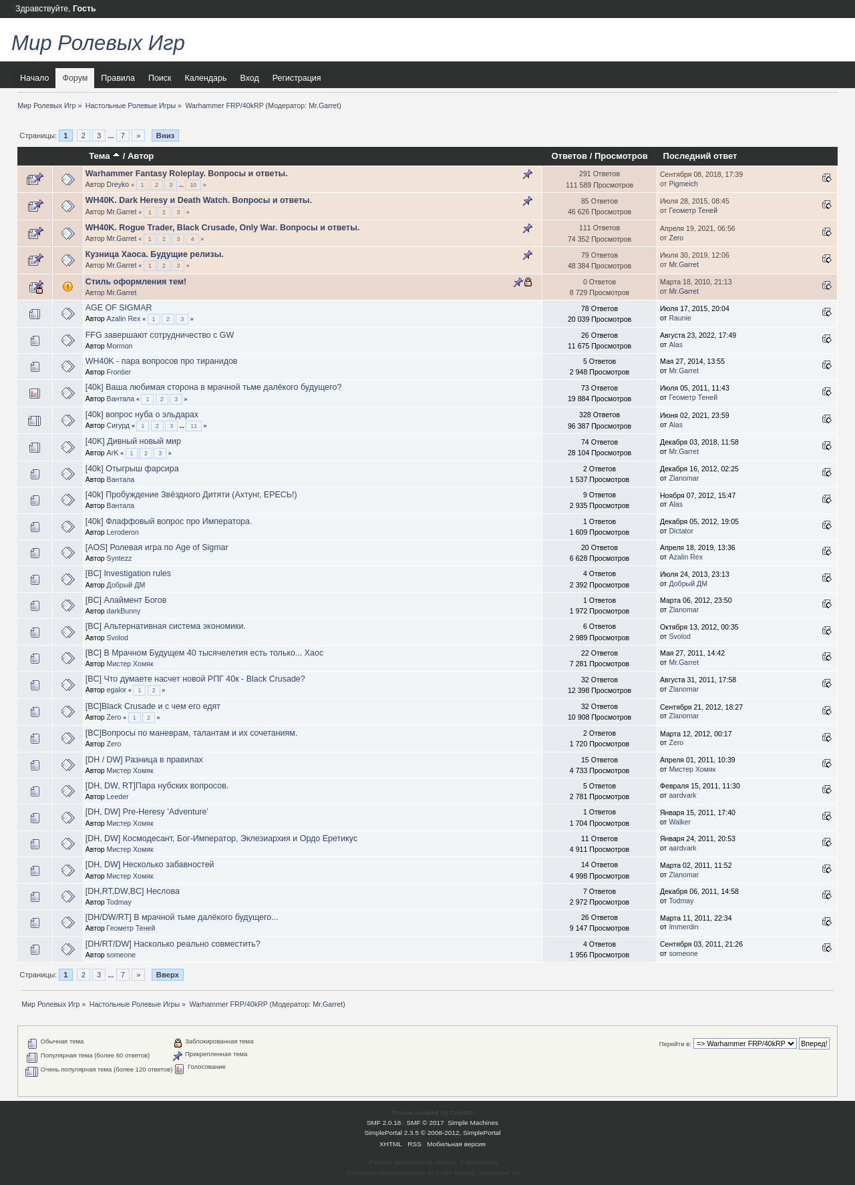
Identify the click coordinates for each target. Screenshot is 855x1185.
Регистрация (297, 78)
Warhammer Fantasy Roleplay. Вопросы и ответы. (187, 173)
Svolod (117, 638)
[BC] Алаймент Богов (126, 600)
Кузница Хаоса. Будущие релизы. (155, 254)
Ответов (569, 156)
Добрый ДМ (126, 585)
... (112, 136)
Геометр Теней (693, 210)
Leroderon (123, 532)
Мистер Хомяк (130, 664)
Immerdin (683, 927)
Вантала (121, 399)
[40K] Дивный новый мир (133, 441)
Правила (118, 78)
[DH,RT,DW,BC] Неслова (133, 891)
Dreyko (118, 184)
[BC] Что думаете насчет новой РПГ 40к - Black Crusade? (195, 679)
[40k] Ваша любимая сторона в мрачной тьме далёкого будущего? (214, 387)
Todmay (119, 902)
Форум (75, 78)
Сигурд (118, 425)
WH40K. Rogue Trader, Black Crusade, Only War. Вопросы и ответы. (223, 227)
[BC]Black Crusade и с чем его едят (153, 706)
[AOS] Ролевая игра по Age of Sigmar (157, 547)
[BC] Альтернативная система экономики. (166, 626)
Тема (104, 156)
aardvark (682, 795)
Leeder (118, 796)
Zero (676, 238)
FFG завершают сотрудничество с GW (160, 335)
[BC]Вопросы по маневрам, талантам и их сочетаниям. (192, 733)
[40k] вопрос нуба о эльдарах (142, 414)
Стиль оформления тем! (136, 281)
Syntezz (119, 558)
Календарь (206, 78)
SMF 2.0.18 (384, 1122)
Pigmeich (683, 184)
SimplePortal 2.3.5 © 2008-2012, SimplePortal (432, 1132)
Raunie (680, 318)
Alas (676, 344)
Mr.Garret (324, 105)
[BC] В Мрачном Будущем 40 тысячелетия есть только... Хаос (205, 653)
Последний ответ (700, 156)
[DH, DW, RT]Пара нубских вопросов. (157, 785)
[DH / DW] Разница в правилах (144, 759)
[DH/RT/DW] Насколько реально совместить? (173, 944)
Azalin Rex (124, 318)
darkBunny (124, 611)
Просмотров (621, 156)
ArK (113, 453)
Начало (34, 78)
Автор (141, 156)
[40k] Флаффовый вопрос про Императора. (169, 521)
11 (193, 426)
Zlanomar (684, 478)
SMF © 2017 (425, 1122)
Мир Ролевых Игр (98, 43)
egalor (116, 690)
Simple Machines (473, 1122)
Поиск (160, 78)
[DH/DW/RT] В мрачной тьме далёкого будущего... (182, 917)
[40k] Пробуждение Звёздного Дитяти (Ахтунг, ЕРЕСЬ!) (191, 494)
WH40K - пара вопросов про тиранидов (162, 361)
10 (193, 185)
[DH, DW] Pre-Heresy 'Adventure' (147, 811)
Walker (680, 822)
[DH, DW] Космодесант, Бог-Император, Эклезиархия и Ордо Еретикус (221, 838)
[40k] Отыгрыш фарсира (132, 468)
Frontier (119, 372)
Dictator (681, 531)
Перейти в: (675, 1043)
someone (121, 955)
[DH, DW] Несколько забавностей (150, 864)
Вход (249, 78)
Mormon (120, 346)
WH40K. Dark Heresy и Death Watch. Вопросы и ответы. (199, 200)
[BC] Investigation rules (128, 573)
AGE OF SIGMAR (119, 307)
